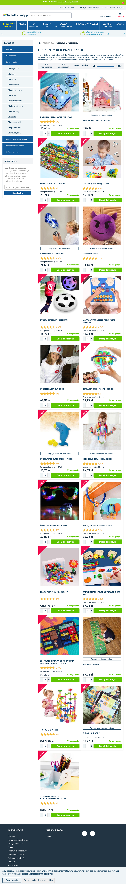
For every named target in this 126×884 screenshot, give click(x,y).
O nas (10, 847)
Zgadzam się (12, 880)
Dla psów (12, 95)
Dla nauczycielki (14, 122)
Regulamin (12, 861)
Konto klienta (105, 16)
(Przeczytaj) (47, 873)
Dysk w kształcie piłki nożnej (54, 320)
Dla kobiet (12, 73)
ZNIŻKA (85, 65)
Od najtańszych (46, 65)
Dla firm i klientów (15, 105)
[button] (48, 133)
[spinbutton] (45, 133)
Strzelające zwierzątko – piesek (56, 459)
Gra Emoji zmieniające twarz (97, 184)
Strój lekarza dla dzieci (52, 389)
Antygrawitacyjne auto (52, 253)
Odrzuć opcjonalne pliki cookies (38, 880)
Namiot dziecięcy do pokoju (96, 120)
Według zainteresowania (63, 25)
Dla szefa (12, 116)
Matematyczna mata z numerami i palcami (99, 321)
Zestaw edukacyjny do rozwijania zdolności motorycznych (57, 662)
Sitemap (11, 836)
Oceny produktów (15, 843)
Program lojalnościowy (17, 850)
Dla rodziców (13, 84)
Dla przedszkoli (14, 127)
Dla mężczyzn (13, 68)
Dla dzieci (12, 79)
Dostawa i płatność (16, 854)
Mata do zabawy (91, 664)
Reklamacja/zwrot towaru (19, 839)
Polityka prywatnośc (16, 857)
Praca (49, 836)
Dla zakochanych (15, 90)
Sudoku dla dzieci (91, 733)
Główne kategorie (107, 25)
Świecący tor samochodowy (54, 525)
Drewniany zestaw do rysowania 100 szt (101, 593)
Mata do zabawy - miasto (52, 184)
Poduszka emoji (90, 253)
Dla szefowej (13, 111)
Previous (2, 33)
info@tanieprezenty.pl (89, 7)
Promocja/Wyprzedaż (87, 23)
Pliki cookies (13, 865)
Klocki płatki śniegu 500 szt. (54, 592)
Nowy (76, 65)
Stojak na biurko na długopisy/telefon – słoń (53, 797)
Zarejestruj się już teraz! (68, 1)
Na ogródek (33, 25)
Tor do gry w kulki (49, 730)
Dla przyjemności (15, 100)
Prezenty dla (46, 25)
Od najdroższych (63, 65)
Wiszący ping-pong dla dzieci (97, 525)
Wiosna (22, 23)
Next (124, 33)
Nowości (120, 23)
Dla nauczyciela (14, 132)
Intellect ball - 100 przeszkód (98, 389)
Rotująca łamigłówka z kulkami (56, 117)
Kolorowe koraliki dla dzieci (97, 459)
